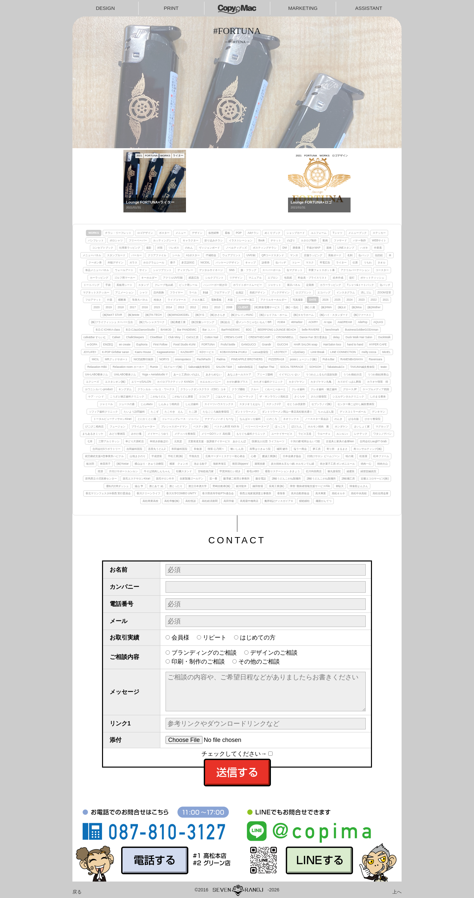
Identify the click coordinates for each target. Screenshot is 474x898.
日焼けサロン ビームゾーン (323, 456)
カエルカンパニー (210, 381)
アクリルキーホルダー (273, 299)
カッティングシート (165, 240)
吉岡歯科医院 (134, 448)
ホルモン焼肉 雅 (318, 426)
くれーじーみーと (275, 389)
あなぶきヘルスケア (239, 374)
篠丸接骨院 (334, 471)
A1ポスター (193, 255)
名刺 (350, 255)
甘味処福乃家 (206, 471)
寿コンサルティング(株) (368, 448)
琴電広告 (325, 262)
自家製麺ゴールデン (191, 478)
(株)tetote (134, 314)
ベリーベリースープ (257, 426)
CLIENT (243, 307)
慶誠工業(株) (269, 456)
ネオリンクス (291, 419)
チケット (276, 240)
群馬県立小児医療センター (101, 478)
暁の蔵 (350, 456)
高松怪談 (190, 501)
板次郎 (90, 463)
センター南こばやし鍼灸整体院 (355, 404)
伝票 (355, 262)
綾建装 (351, 471)
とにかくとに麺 (147, 419)
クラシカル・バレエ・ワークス (156, 389)
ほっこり (280, 426)
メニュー (180, 232)
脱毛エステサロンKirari (136, 478)
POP (239, 232)
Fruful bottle (228, 344)
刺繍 (205, 292)
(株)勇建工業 (178, 322)
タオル (381, 262)
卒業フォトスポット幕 (321, 270)
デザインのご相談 (273, 652)
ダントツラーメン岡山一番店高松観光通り (287, 411)
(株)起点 (225, 322)
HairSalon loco (332, 344)
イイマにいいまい (289, 374)
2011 (205, 307)
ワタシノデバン (382, 433)
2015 (157, 307)
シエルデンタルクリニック (348, 396)
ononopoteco (183, 359)
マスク (310, 262)
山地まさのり (137, 456)
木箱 (230, 299)
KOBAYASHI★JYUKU (233, 352)
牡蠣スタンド (184, 471)
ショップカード (295, 232)
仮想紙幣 (213, 232)
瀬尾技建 (259, 463)
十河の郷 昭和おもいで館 (305, 441)
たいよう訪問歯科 (134, 411)
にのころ (272, 419)
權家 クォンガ (179, 463)
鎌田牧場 (257, 486)
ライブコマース (177, 299)
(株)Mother (374, 307)
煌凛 (100, 471)
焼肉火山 (382, 463)
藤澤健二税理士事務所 (236, 478)
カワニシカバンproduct (99, 389)
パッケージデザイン (227, 262)
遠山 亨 (139, 486)
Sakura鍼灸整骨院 (199, 366)
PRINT (171, 8)
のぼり (291, 240)
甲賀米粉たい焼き (230, 471)
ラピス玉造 (304, 433)
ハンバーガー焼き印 (215, 284)
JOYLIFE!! (89, 352)
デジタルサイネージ (211, 270)
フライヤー (176, 292)
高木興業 (320, 493)
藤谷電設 (260, 478)
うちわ (368, 262)
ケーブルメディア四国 (376, 389)
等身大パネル (140, 299)
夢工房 (317, 448)
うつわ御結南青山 (378, 374)
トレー (296, 262)
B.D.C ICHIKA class (108, 329)
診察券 (266, 262)
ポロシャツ (116, 240)
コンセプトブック (102, 247)
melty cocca (369, 352)
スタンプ (143, 284)
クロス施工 (198, 299)
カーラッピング (99, 277)
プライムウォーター (143, 426)
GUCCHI (282, 344)
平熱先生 (194, 456)
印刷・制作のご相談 (198, 661)
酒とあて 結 (156, 486)
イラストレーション (240, 240)
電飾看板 (216, 299)
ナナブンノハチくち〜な (219, 419)
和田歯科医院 (179, 448)
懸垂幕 (297, 247)
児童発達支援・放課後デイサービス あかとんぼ (217, 441)
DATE (312, 299)
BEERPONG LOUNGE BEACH (277, 329)
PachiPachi (204, 359)
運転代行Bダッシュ (117, 486)
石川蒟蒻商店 (314, 471)
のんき (338, 419)
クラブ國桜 (238, 389)
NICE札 (205, 262)
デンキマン (378, 411)
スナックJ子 (273, 404)
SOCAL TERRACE (291, 366)
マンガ (294, 255)
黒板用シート (124, 284)
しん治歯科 (191, 404)
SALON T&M (224, 366)
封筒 (160, 247)
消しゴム (366, 292)
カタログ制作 (309, 240)
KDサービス (207, 352)
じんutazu (147, 404)
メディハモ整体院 (185, 433)
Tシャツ (337, 232)
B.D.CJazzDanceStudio (140, 329)
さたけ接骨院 (319, 396)
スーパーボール (271, 270)
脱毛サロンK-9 (164, 478)
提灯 (352, 277)
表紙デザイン (257, 292)
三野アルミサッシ (108, 441)
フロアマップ (222, 292)
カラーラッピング (330, 284)
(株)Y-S (199, 314)
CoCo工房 (192, 337)
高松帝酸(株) (171, 501)
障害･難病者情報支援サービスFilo (310, 486)
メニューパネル (92, 255)
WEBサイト (379, 240)
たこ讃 (193, 411)
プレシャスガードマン (174, 426)
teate (384, 366)
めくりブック (272, 232)
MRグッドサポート (116, 359)
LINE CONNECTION (343, 352)
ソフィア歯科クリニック (103, 411)
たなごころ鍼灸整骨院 (216, 411)
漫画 (328, 247)
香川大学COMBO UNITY (181, 493)
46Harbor (297, 322)
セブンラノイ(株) (321, 404)
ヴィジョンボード (209, 247)
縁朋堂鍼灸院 (368, 471)
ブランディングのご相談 (204, 652)
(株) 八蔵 (309, 307)
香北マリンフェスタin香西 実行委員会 (108, 493)
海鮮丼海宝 (219, 463)
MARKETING (302, 8)
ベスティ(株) (200, 426)
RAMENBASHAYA (351, 359)
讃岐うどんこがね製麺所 (286, 478)
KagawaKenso (166, 352)
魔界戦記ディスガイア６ (278, 501)
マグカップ (382, 426)
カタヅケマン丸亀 (320, 381)
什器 (109, 299)
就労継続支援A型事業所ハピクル (104, 456)
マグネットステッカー (96, 292)
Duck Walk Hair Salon (359, 337)
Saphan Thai (266, 366)
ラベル (193, 292)
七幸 (89, 441)
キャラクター (190, 240)
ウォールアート (124, 270)
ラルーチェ (323, 433)
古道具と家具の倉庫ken (340, 441)
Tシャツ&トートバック (360, 284)
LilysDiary (298, 352)
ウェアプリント (231, 255)
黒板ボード (334, 255)
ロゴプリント (303, 292)
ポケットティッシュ (372, 277)
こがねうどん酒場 (182, 396)
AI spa (328, 322)
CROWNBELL (285, 337)
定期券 (310, 284)
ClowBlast (156, 337)
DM (284, 247)
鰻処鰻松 (304, 501)
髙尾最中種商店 (249, 501)
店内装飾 (158, 292)
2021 (385, 299)
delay (336, 337)
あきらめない (214, 374)
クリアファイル (157, 255)
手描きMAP (313, 247)
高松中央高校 (359, 493)
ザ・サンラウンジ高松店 (273, 396)
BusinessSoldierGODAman (361, 329)
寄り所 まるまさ (337, 448)
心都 (253, 456)
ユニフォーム (319, 232)
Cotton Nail (211, 337)
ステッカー (379, 232)
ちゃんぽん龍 (326, 411)
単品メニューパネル (97, 270)
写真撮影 (298, 299)
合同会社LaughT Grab (373, 441)
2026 (325, 299)
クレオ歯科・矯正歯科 (324, 389)
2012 (193, 307)
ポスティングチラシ (264, 247)
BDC (249, 329)
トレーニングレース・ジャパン (180, 419)
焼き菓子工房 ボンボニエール (337, 463)
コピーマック (245, 396)
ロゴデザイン (145, 232)
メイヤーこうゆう (158, 433)
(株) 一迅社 (292, 307)
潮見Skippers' (240, 463)
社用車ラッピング (129, 247)
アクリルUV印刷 (173, 277)
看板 (227, 232)
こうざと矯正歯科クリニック (127, 396)
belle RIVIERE (311, 329)
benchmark (332, 329)
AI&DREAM (345, 322)
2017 (133, 307)
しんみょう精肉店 (168, 404)
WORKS (93, 232)
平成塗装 (156, 456)
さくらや (299, 396)
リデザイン (236, 277)
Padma (221, 359)
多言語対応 (188, 262)
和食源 (198, 448)
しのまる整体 (378, 396)
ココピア (204, 396)
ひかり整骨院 (373, 419)
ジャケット (274, 284)
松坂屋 (363, 456)
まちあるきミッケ (92, 433)
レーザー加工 (246, 299)
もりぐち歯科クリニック (250, 433)
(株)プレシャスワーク (152, 322)
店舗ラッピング (313, 255)
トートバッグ (91, 284)
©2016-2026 (237, 889)
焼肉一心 (366, 463)
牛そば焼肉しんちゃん (157, 471)
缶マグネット (295, 270)
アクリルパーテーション (355, 270)
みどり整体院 (117, 433)
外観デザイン (115, 262)
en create (124, 344)
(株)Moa (356, 307)
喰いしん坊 (237, 448)
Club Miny (174, 337)
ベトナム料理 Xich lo (226, 426)
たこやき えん (174, 411)
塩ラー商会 (300, 448)
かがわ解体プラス (237, 381)
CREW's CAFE (233, 337)
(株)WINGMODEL (178, 314)
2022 (374, 299)
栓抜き (158, 299)
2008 (229, 307)
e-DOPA (92, 344)
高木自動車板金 (300, 493)
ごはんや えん (223, 396)
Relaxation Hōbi (97, 366)
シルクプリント (214, 277)
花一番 (213, 478)
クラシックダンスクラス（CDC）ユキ (203, 389)
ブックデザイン (280, 292)
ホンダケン (341, 426)
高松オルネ (338, 493)
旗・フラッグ (248, 270)
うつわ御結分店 (352, 374)
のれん (189, 247)
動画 (325, 240)
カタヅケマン (296, 381)
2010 (217, 307)
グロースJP (350, 389)
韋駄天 (340, 486)
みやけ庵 (136, 433)
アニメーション (124, 292)
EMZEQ (108, 344)
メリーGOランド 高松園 (215, 433)
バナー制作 (359, 240)
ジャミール (106, 404)
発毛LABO (253, 471)
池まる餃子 (200, 463)
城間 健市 (282, 448)
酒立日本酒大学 (197, 486)
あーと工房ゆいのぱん (186, 374)
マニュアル (255, 277)
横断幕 (122, 299)
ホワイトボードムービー (247, 284)
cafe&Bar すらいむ (95, 337)
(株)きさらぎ (217, 314)
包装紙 (288, 277)
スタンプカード (116, 255)
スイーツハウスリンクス (218, 404)
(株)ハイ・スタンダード (334, 314)
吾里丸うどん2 (157, 448)
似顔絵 (379, 255)
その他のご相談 (259, 661)
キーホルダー (149, 277)
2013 (181, 307)
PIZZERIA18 (276, 359)
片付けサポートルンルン (123, 471)
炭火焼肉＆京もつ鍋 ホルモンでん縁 (292, 463)
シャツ (143, 292)
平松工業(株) (175, 456)
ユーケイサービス (281, 433)
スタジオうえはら (249, 404)
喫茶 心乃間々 (216, 448)
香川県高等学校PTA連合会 (218, 493)
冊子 (172, 262)
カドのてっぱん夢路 (349, 381)
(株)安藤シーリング (203, 322)
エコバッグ (323, 292)
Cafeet (116, 337)
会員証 (240, 292)
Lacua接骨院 (260, 352)
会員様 (180, 637)
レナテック (360, 433)
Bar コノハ (208, 329)
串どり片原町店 (134, 441)
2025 (337, 299)
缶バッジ (363, 255)
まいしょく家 (362, 426)
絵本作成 (338, 277)
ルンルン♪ (342, 433)
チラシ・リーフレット (118, 232)
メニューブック (357, 232)
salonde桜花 (245, 366)
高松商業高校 (150, 501)
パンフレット (96, 240)
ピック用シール (188, 284)
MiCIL (95, 359)
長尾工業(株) (276, 486)
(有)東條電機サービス (267, 307)
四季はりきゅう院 (260, 448)
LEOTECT (280, 352)
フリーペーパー (138, 240)
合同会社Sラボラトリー (106, 448)
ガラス (133, 262)
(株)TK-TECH (153, 314)
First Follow (160, 344)
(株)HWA (326, 307)
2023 (361, 299)
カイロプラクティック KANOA (175, 381)
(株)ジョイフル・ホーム (273, 314)
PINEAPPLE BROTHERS (246, 359)
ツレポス (174, 247)
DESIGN (105, 8)
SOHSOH (315, 366)
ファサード (340, 240)
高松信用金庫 (380, 493)
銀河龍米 (241, 486)
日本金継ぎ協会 (292, 456)
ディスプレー (185, 270)
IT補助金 (211, 255)
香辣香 (281, 493)
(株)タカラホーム (303, 314)
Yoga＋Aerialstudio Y (155, 374)
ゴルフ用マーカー (124, 277)
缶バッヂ (281, 262)
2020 (96, 307)
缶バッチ (385, 284)
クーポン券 (95, 262)
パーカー (136, 255)
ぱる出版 (353, 419)
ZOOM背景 (384, 292)
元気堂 (178, 441)
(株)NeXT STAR (112, 314)
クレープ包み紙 (164, 284)
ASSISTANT (368, 8)
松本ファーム (381, 456)
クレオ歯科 (298, 389)
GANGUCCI (248, 344)
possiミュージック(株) (303, 359)
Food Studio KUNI (184, 344)
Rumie (154, 366)
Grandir (266, 344)
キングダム (125, 389)
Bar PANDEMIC (187, 329)
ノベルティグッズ (236, 247)
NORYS (164, 359)
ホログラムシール (153, 262)
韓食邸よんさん (359, 486)
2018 (121, 307)
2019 (109, 307)
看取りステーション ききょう (282, 471)
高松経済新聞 (210, 501)
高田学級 (229, 501)
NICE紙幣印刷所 (143, 359)
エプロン (273, 277)
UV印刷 (251, 255)
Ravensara (375, 359)
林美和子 (105, 463)
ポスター (164, 232)
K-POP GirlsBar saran (115, 352)
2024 (349, 299)
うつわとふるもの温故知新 (321, 374)
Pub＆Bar (328, 359)
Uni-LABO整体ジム (96, 374)
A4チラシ (253, 232)
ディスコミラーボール (353, 411)
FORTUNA (208, 344)
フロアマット (93, 299)
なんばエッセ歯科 (250, 419)
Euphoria (141, 344)
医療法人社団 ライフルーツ (268, 441)
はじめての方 (257, 637)
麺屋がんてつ (323, 501)
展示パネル (293, 284)
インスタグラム (345, 292)
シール (176, 255)
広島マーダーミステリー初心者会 (225, 456)
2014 (169, 307)
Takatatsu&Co (335, 366)
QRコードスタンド (272, 255)
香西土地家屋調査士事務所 (255, 493)
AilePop (362, 322)
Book (261, 240)
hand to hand (355, 344)
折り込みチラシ (213, 240)
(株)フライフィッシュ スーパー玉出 (112, 322)
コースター (382, 270)
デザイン (197, 232)
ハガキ (364, 247)
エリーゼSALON (141, 381)
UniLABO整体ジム (125, 374)
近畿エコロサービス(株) (375, 478)
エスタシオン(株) (115, 381)
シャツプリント (162, 270)
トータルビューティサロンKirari (112, 419)
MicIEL (386, 352)
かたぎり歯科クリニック (268, 381)
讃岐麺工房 (348, 478)
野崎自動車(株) (221, 486)
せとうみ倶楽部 (296, 404)
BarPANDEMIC (230, 329)
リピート (214, 637)
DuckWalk (384, 337)
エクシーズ (92, 381)
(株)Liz (342, 307)
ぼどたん (296, 426)
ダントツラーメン (245, 411)
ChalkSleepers (135, 337)
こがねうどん (158, 396)
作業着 (378, 247)
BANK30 (166, 329)
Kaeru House (143, 352)
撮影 (148, 247)
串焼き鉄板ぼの (159, 441)
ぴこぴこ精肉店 (94, 426)
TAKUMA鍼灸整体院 (362, 366)
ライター (341, 262)
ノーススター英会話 (317, 419)
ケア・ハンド (96, 396)
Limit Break (318, 352)
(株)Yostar (123, 463)
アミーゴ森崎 (265, 374)
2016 (145, 307)
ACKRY (313, 322)
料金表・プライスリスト (312, 277)
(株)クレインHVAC (242, 314)
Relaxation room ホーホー (128, 366)
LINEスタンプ (345, 247)
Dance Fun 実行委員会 (313, 337)
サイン (143, 270)
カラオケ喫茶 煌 (377, 381)
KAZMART (187, 352)
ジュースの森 (127, 404)
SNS (231, 270)
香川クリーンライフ (148, 493)
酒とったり (175, 486)
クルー (255, 389)
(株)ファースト (363, 314)
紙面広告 (194, 277)
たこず (155, 411)
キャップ (250, 262)
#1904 (281, 322)
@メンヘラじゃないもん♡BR (254, 322)
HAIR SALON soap (305, 344)
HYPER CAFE (378, 344)
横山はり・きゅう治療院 (149, 463)
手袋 (108, 284)
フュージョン (117, 426)
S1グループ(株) (173, 366)
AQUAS (378, 322)
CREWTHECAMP (260, 337)
